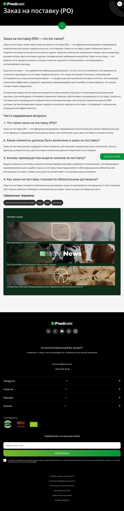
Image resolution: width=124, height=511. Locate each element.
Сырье (39, 203)
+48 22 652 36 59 (62, 369)
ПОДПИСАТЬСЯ (62, 453)
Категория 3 (57, 203)
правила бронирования (62, 495)
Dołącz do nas (112, 156)
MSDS (47, 203)
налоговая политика (62, 490)
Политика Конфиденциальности (62, 481)
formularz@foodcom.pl (62, 364)
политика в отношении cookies (62, 486)
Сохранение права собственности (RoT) (20, 203)
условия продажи (62, 500)
